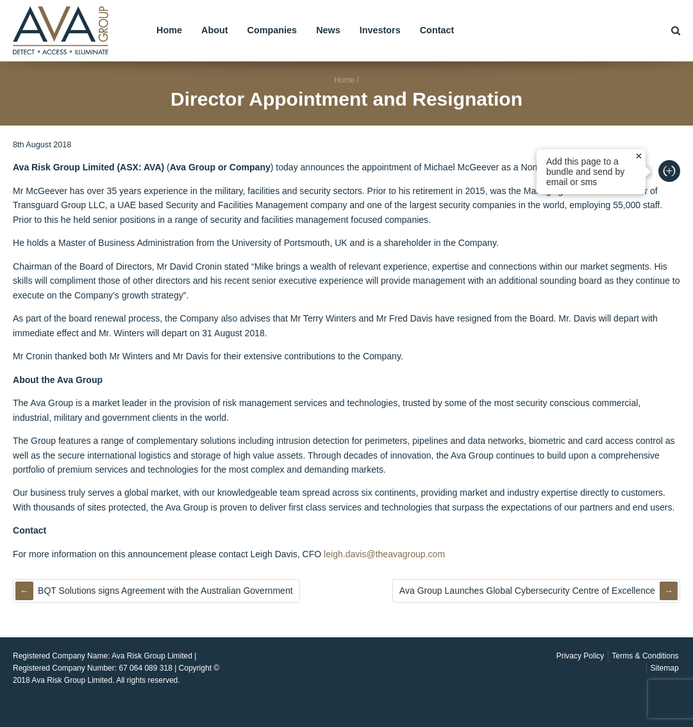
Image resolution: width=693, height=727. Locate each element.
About (214, 30)
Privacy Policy (580, 655)
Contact (437, 30)
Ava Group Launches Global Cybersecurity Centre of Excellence (527, 590)
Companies (272, 30)
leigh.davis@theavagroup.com (384, 554)
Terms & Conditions (645, 655)
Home (169, 30)
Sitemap (665, 668)
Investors (380, 30)
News (328, 30)
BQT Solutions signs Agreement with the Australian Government (165, 590)
